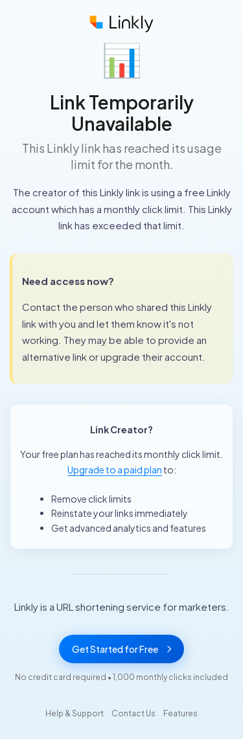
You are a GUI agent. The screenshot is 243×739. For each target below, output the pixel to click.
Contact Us (133, 713)
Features (180, 713)
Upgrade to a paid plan (114, 469)
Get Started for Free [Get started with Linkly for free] (121, 649)
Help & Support (74, 713)
